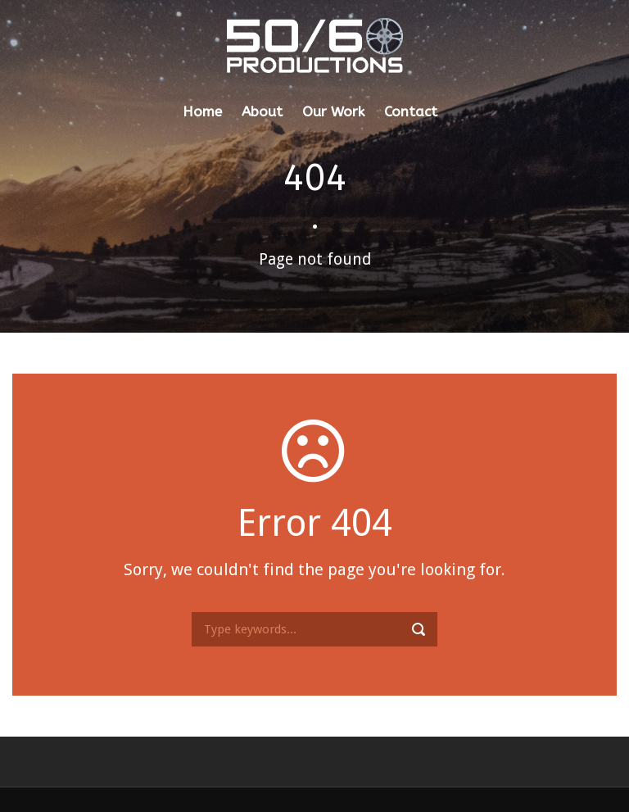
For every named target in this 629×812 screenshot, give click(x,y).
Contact (410, 111)
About (262, 111)
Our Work (333, 111)
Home (202, 111)
